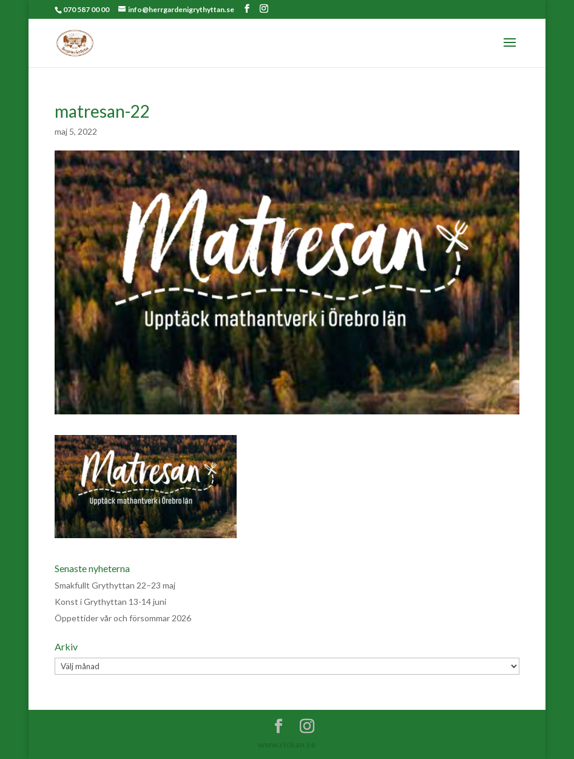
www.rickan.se (287, 744)
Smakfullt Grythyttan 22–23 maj (115, 585)
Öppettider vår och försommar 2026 (123, 618)
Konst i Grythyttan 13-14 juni (110, 601)
